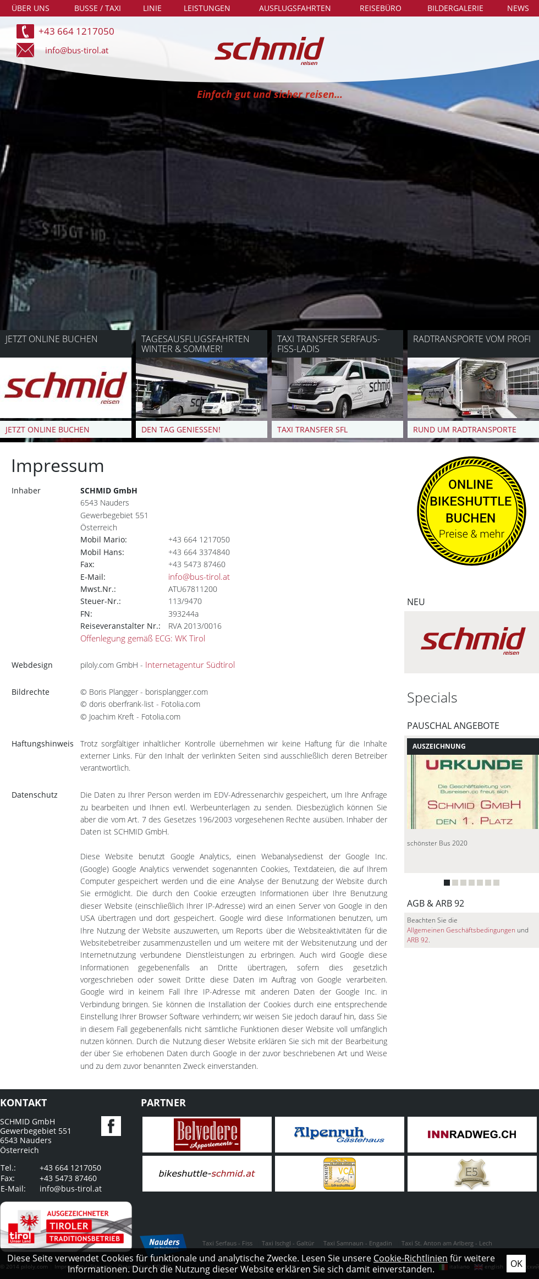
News (518, 8)
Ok (516, 1264)
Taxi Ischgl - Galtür (288, 1243)
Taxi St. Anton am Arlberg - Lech (447, 1243)
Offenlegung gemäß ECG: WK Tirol (142, 638)
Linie (152, 8)
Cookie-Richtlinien (410, 1258)
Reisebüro (381, 8)
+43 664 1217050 (76, 31)
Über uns (31, 8)
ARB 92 (417, 940)
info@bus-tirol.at (76, 50)
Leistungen (207, 8)
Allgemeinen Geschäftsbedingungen (461, 930)
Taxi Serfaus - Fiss (227, 1243)
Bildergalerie (455, 8)
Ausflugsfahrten (295, 8)
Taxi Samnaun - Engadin (357, 1243)
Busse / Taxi (97, 8)
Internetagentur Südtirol (190, 665)
